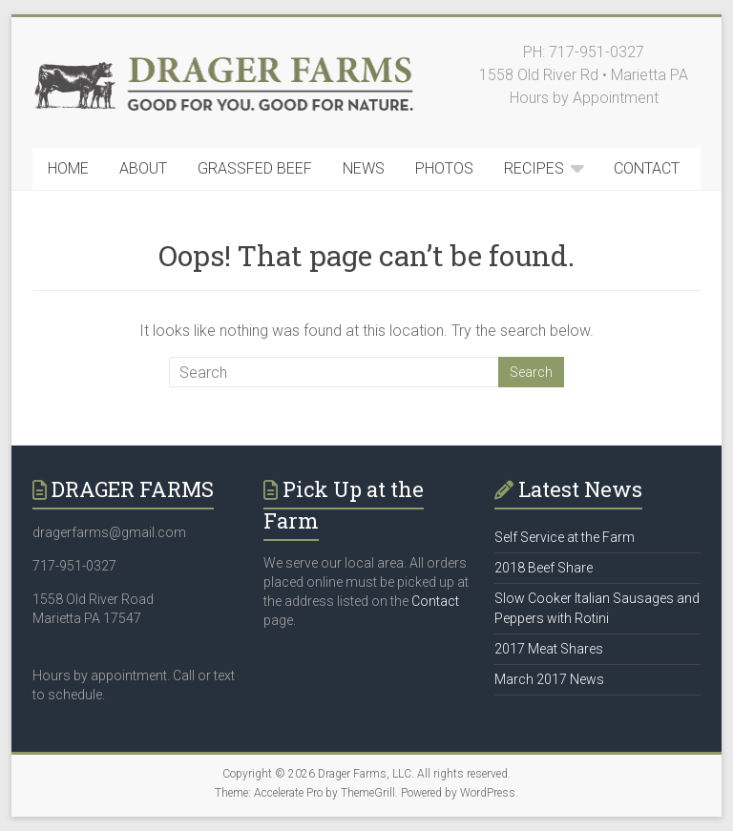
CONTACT (647, 168)
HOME (68, 168)
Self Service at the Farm (564, 537)
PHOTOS (444, 168)
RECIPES (534, 168)
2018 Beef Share (543, 567)
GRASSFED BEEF (255, 168)
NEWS (364, 168)
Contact (435, 601)
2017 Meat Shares (548, 648)
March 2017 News (549, 679)
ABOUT (143, 168)
